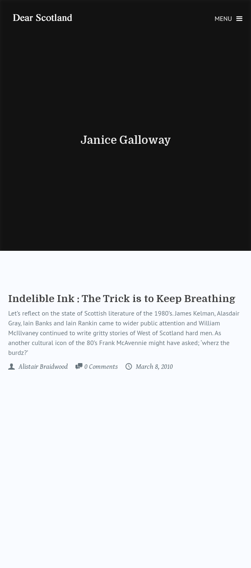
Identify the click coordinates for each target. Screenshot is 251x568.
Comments (101, 367)
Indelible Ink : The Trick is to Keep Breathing (121, 298)
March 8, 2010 (153, 367)
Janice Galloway (125, 140)
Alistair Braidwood (42, 367)
